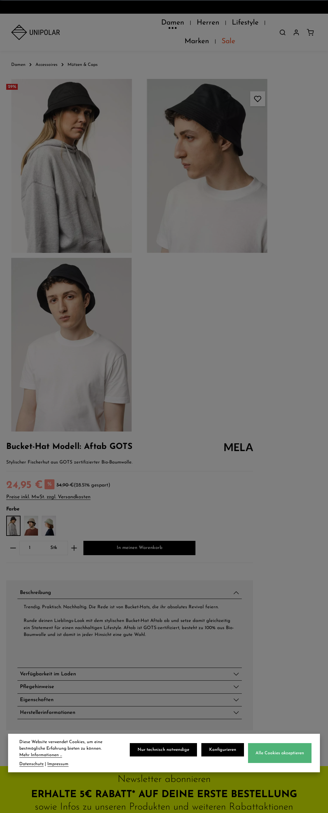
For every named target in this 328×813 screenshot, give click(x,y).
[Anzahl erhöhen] (265, 185)
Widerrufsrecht (195, 624)
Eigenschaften (231, 409)
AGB (181, 610)
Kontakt (22, 637)
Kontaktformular (279, 719)
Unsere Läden (30, 610)
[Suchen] (282, 24)
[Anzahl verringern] (204, 185)
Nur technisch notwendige (168, 751)
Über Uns (23, 597)
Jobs (17, 624)
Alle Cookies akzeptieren (280, 754)
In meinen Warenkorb (253, 204)
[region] (95, 181)
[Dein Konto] (296, 24)
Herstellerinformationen (244, 423)
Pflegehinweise (231, 394)
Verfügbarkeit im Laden (244, 380)
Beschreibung (229, 250)
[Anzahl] (221, 185)
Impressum (189, 637)
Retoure (104, 624)
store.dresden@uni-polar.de (283, 677)
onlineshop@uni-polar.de (280, 613)
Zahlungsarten (113, 610)
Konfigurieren (225, 751)
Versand (104, 597)
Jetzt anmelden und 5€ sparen (164, 540)
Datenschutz (192, 597)
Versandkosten (204, 797)
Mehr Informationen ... (40, 756)
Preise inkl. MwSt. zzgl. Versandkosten (240, 133)
